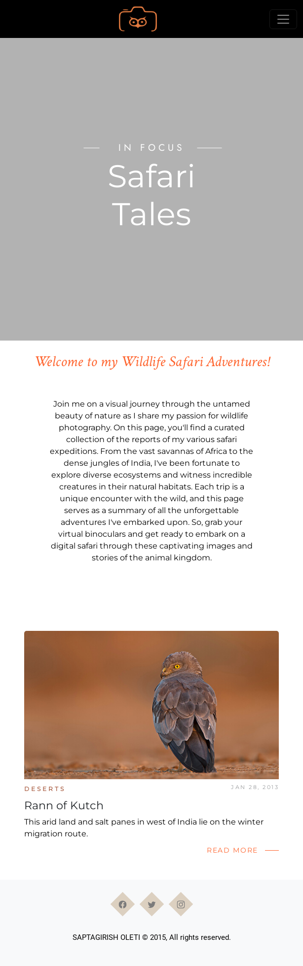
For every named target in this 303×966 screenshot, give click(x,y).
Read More (232, 850)
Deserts (45, 789)
